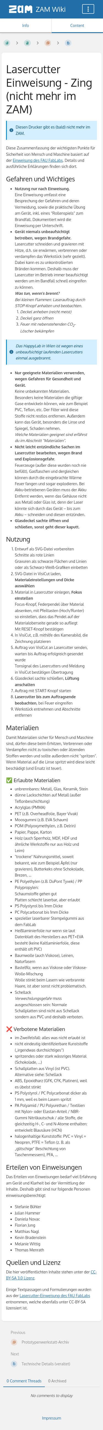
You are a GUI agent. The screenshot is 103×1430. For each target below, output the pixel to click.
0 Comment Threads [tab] (24, 1381)
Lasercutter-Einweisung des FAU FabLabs (55, 1295)
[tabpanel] (51, 1396)
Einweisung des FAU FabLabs (38, 160)
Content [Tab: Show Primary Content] (77, 25)
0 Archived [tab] (57, 1381)
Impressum (51, 1418)
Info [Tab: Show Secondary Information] (25, 25)
